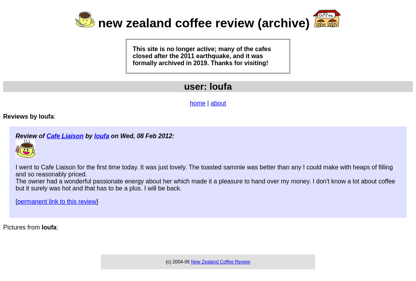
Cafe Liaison (64, 136)
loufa (101, 136)
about (218, 103)
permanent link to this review (56, 201)
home (197, 103)
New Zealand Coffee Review (220, 262)
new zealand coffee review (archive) (204, 23)
